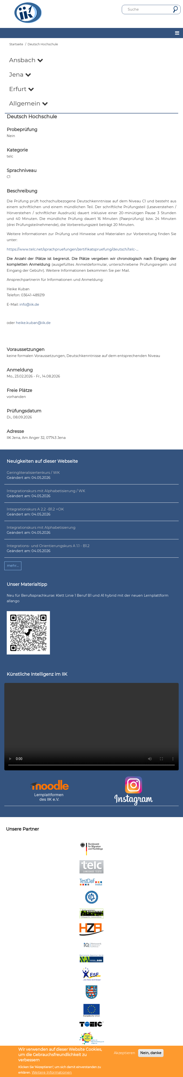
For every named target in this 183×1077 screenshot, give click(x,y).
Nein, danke (150, 1053)
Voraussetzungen (25, 349)
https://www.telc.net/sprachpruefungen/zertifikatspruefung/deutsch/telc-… (72, 249)
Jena (20, 74)
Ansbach (26, 60)
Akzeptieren (124, 1053)
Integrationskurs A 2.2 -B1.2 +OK (35, 509)
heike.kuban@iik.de (33, 323)
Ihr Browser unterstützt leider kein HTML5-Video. (91, 726)
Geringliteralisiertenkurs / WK (33, 472)
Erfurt (21, 89)
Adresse (15, 431)
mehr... (13, 565)
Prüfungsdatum (24, 411)
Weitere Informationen (52, 1072)
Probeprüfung (22, 129)
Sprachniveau (22, 170)
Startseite (16, 44)
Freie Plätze (19, 390)
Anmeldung (20, 370)
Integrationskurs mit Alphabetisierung (41, 527)
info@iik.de (29, 304)
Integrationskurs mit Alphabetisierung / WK (46, 491)
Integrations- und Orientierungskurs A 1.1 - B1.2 (48, 545)
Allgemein (28, 103)
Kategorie (17, 150)
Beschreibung (22, 191)
